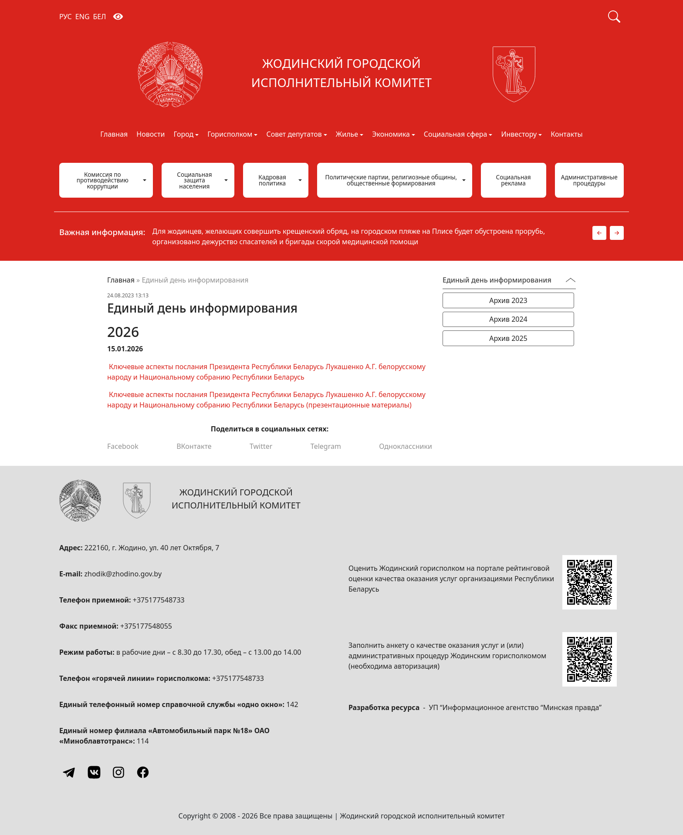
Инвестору (519, 135)
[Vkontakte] (94, 772)
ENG (82, 16)
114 (143, 741)
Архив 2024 (508, 319)
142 (292, 704)
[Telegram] (69, 772)
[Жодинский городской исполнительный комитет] (341, 74)
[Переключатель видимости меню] (570, 280)
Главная (114, 135)
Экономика (391, 135)
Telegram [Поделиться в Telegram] (326, 446)
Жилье (347, 135)
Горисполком (229, 135)
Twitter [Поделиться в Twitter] (261, 446)
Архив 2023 (508, 300)
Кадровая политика (272, 180)
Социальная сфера (455, 135)
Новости (150, 135)
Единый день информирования (497, 280)
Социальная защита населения (194, 180)
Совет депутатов (293, 135)
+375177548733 (159, 600)
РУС (65, 16)
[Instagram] (118, 772)
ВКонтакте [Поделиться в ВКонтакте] (193, 446)
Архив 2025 (508, 338)
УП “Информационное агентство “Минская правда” (515, 707)
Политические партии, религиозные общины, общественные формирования (391, 180)
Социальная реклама (513, 180)
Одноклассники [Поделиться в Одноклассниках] (405, 446)
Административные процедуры (589, 180)
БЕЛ (99, 16)
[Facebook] (142, 772)
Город (183, 135)
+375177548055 (146, 626)
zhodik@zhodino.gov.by (123, 574)
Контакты (566, 135)
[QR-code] (589, 582)
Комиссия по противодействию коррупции (102, 180)
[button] (599, 233)
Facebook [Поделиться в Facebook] (123, 446)
